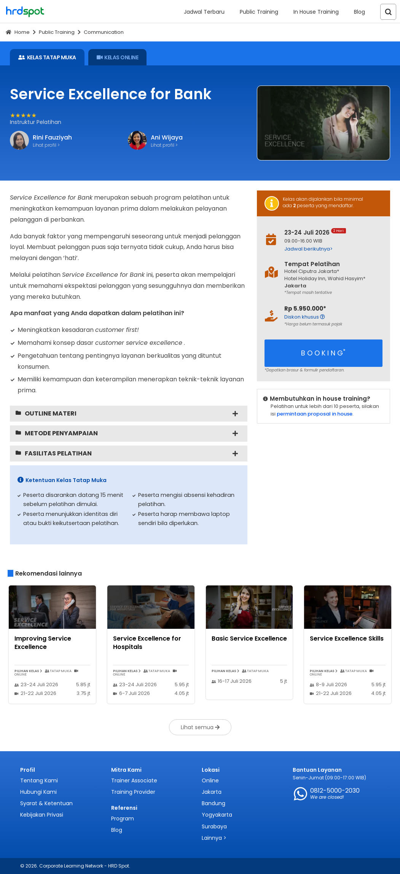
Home (22, 32)
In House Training (316, 12)
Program (122, 818)
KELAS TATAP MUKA (47, 57)
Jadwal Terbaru (204, 12)
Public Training (259, 12)
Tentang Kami (39, 780)
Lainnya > (214, 838)
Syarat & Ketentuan (46, 803)
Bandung (213, 803)
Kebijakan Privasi (41, 814)
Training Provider (133, 792)
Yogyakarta (217, 814)
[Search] (388, 12)
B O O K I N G (323, 352)
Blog (359, 12)
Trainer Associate (134, 780)
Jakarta (212, 792)
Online (210, 780)
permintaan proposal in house (314, 413)
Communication (104, 32)
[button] (331, 248)
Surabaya (214, 826)
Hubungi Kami (38, 792)
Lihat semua (200, 727)
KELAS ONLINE (118, 57)
